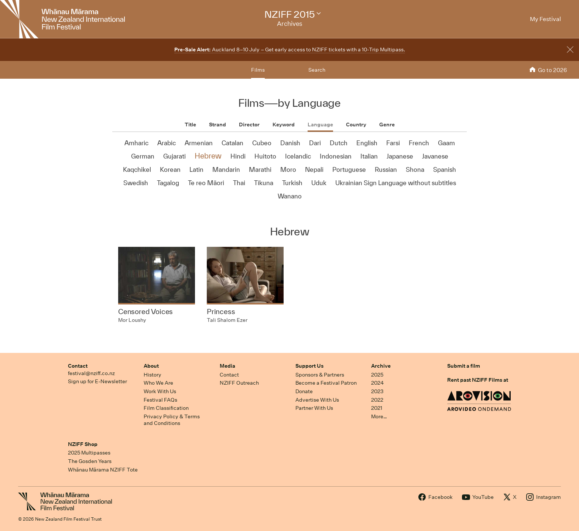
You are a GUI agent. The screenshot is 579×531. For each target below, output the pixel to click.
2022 (377, 399)
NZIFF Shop (82, 444)
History (152, 374)
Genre (387, 124)
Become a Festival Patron (326, 382)
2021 (376, 408)
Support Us (309, 365)
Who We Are (158, 382)
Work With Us (160, 391)
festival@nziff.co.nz (91, 373)
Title (190, 124)
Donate (304, 391)
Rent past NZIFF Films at (477, 380)
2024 (377, 382)
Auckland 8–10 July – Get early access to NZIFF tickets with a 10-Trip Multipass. (289, 49)
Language (320, 124)
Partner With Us (314, 408)
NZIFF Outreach (239, 382)
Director (249, 124)
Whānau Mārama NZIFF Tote (103, 469)
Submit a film (463, 365)
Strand (217, 124)
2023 (377, 391)
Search (316, 70)
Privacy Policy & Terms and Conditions (172, 420)
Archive (381, 365)
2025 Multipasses (89, 452)
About (151, 365)
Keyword (284, 124)
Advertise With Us (317, 399)
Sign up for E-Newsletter (97, 381)
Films (258, 70)
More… (379, 416)
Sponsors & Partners (319, 374)
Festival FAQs (160, 399)
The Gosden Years (90, 461)
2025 (377, 374)
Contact (78, 365)
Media (227, 365)
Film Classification (166, 408)
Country (356, 124)
